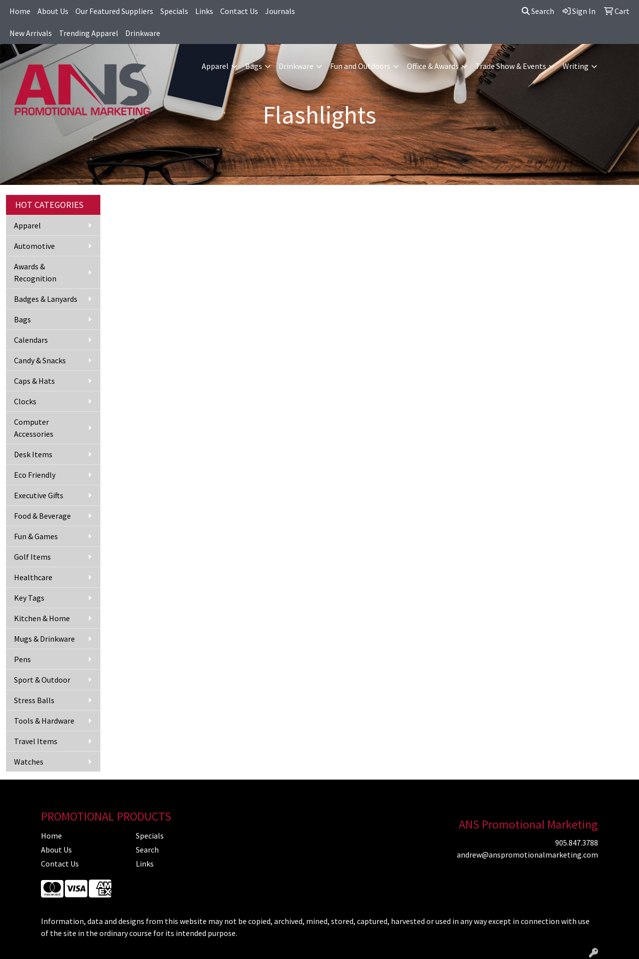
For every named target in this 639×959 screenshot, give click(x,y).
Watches (28, 762)
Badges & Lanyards (45, 299)
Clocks (25, 401)
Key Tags (29, 598)
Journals (280, 11)
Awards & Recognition (35, 272)
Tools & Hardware (44, 721)
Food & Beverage (42, 516)
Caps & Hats (34, 381)
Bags (253, 66)
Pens (22, 659)
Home (19, 11)
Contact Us (239, 11)
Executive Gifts (38, 495)
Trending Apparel (88, 33)
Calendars (31, 340)
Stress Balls (34, 700)
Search (538, 11)
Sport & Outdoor (42, 680)
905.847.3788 (576, 843)
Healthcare (33, 577)
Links (204, 11)
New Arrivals (30, 33)
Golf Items (32, 557)
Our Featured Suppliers (114, 11)
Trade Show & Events (510, 66)
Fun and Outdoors (360, 66)
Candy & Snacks (40, 360)
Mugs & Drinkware (44, 639)
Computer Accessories (33, 428)
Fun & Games (36, 536)
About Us (52, 11)
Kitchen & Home (42, 618)
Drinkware (142, 33)
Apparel (215, 66)
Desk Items (33, 454)
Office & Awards (433, 66)
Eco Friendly (34, 475)
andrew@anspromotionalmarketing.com (527, 855)
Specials (174, 11)
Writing (576, 66)
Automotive (34, 246)
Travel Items (35, 741)
